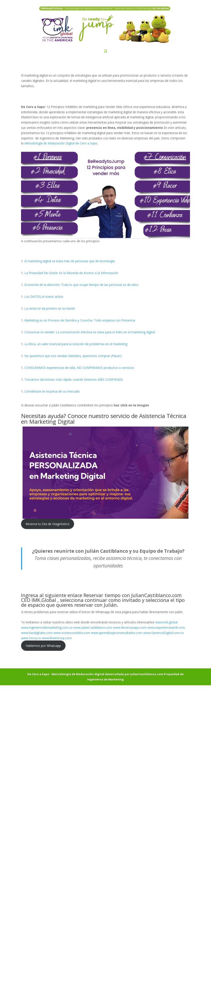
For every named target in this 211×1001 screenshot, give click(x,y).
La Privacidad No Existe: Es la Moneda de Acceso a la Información (71, 273)
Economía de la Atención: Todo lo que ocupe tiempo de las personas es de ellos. (81, 285)
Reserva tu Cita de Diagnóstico (47, 524)
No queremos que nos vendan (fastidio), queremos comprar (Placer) (73, 356)
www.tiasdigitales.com (37, 633)
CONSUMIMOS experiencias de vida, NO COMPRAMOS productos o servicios (79, 368)
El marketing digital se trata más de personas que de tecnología (69, 261)
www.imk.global (166, 622)
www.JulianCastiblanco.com (92, 627)
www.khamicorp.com (57, 638)
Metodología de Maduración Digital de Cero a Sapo (60, 143)
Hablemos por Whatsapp (43, 646)
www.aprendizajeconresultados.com (116, 633)
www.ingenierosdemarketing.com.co (47, 627)
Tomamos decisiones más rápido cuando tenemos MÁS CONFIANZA (73, 379)
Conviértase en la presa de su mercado (52, 391)
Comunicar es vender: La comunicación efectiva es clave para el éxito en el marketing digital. (89, 332)
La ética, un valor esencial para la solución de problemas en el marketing (75, 344)
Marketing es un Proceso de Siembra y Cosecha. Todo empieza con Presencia (79, 320)
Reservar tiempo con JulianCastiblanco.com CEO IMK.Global (101, 597)
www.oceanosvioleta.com (71, 633)
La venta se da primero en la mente (49, 308)
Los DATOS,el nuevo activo (43, 296)
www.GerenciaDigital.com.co (163, 633)
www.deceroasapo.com (130, 627)
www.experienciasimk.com (166, 627)
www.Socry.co (31, 638)
